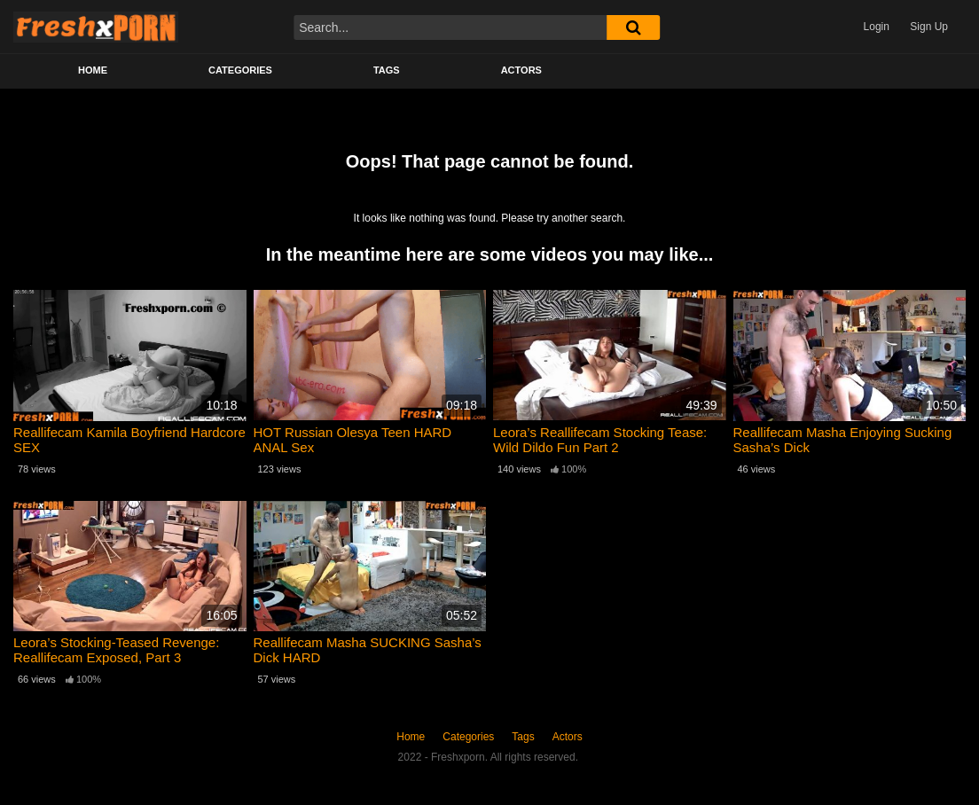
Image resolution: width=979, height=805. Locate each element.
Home (92, 70)
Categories (240, 70)
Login (876, 26)
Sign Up (929, 26)
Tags (386, 70)
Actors (521, 70)
